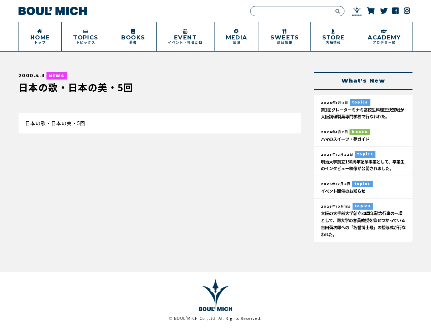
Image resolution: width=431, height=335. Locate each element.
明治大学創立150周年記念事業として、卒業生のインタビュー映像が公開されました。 (361, 168)
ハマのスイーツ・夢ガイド (347, 139)
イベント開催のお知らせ (345, 197)
